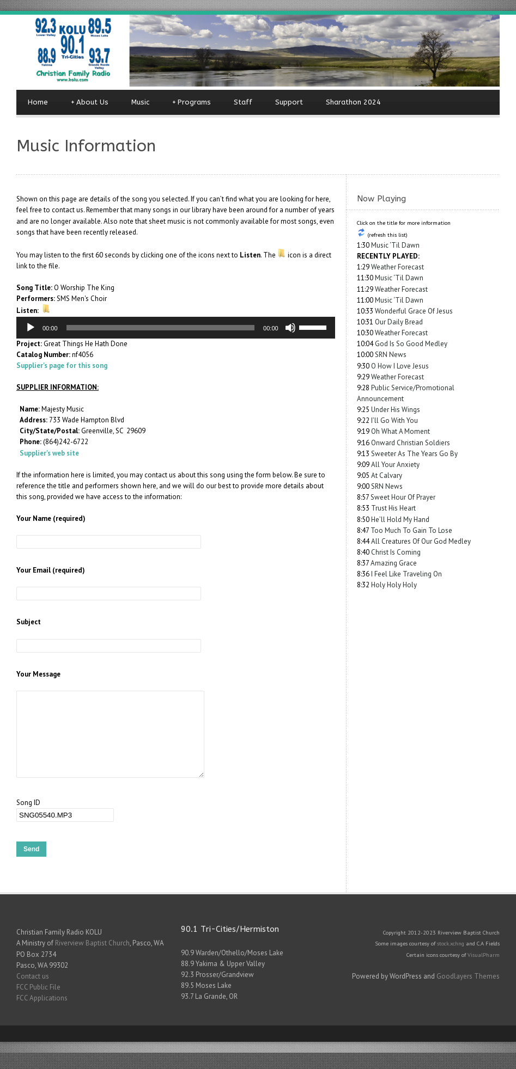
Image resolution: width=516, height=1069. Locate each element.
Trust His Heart (393, 508)
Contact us (32, 992)
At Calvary (386, 475)
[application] (175, 328)
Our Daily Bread (399, 322)
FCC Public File (38, 1003)
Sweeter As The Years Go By (414, 453)
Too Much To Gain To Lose (411, 530)
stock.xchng (450, 959)
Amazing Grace (394, 563)
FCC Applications (42, 1014)
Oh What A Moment (400, 431)
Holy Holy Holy (394, 584)
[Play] (30, 327)
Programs (191, 102)
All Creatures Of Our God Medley (421, 541)
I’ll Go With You (394, 420)
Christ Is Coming (396, 552)
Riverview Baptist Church (92, 959)
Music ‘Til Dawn (395, 245)
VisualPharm (484, 971)
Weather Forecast (397, 267)
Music (140, 102)
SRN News (390, 354)
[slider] (160, 327)
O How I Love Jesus (400, 366)
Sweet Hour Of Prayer (403, 497)
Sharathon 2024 (353, 102)
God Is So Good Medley (411, 343)
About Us (89, 102)
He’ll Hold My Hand (400, 519)
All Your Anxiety (395, 464)
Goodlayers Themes (468, 992)
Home (38, 102)
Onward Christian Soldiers (410, 442)
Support (289, 102)
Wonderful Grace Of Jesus (414, 311)
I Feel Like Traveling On (406, 574)
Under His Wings (395, 409)
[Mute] (290, 327)
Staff (243, 102)
